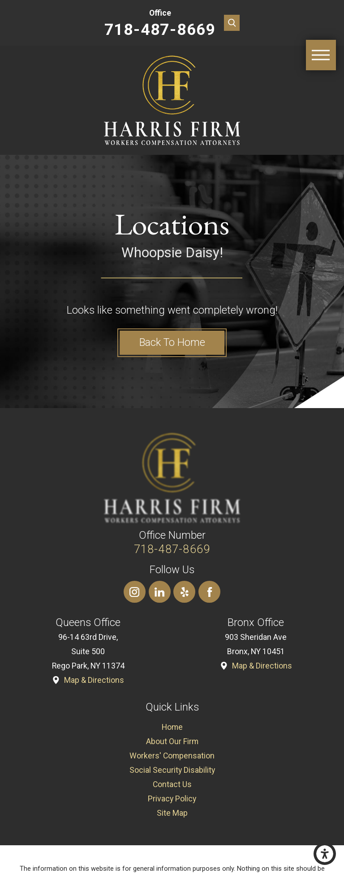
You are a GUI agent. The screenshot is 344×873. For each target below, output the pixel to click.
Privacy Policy (172, 798)
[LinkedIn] (160, 592)
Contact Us (172, 784)
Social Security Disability (172, 770)
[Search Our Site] (232, 23)
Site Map (172, 813)
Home (172, 727)
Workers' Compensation (172, 755)
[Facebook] (209, 592)
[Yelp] (184, 592)
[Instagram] (135, 592)
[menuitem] (172, 727)
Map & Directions (94, 680)
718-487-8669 (160, 29)
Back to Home (172, 342)
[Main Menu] (321, 55)
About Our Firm (172, 741)
